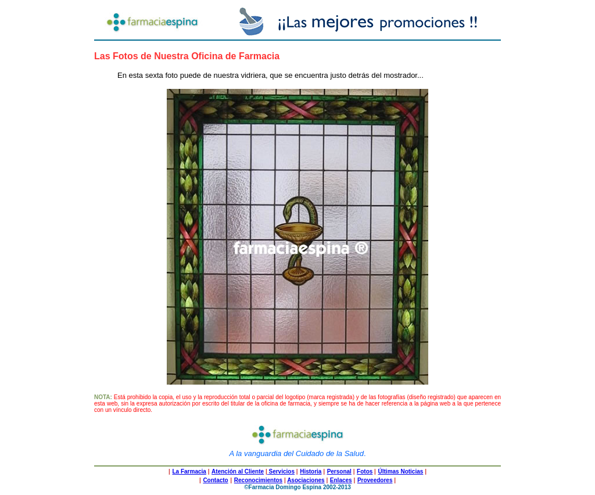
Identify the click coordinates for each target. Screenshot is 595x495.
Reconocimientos (258, 480)
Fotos (364, 471)
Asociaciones (305, 480)
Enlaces (341, 480)
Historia (310, 471)
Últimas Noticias (401, 471)
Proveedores (375, 480)
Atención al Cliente (238, 471)
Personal (339, 471)
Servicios (281, 471)
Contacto (215, 480)
